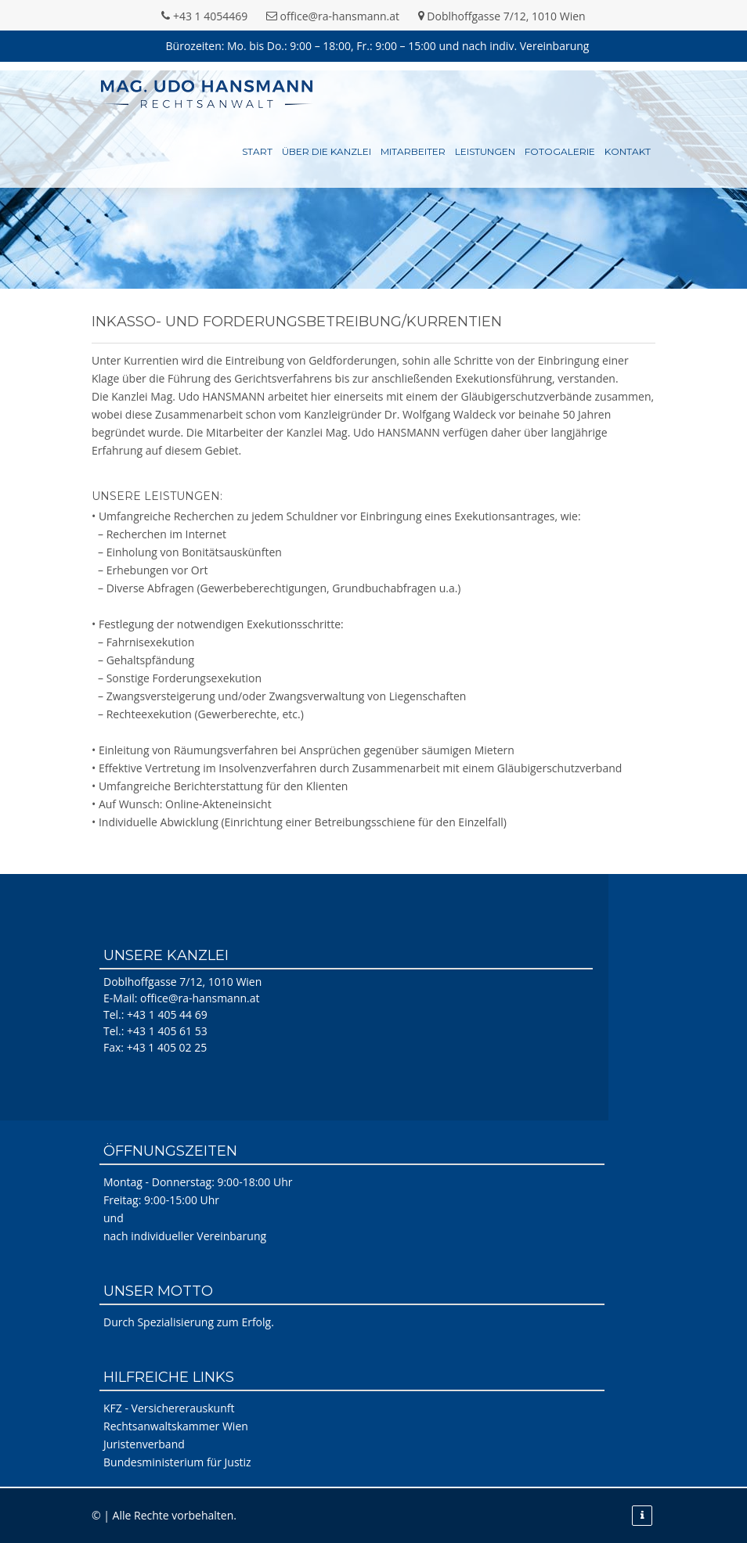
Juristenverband (144, 1444)
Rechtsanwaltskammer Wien (175, 1426)
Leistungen (485, 151)
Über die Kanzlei (326, 151)
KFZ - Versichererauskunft (168, 1408)
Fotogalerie (560, 151)
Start (257, 151)
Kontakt (627, 151)
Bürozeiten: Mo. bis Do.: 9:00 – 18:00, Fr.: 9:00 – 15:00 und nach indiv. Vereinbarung (378, 45)
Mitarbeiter (413, 151)
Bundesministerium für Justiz (177, 1462)
